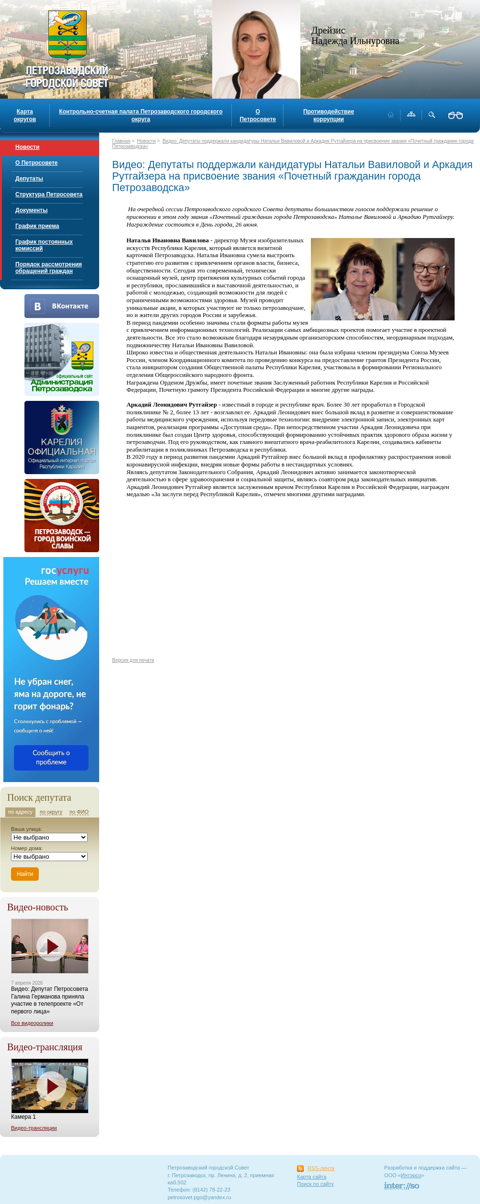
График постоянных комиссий (44, 245)
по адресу (20, 812)
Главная (121, 141)
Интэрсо (411, 1175)
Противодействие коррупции (328, 115)
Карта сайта (311, 1177)
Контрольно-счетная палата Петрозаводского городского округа (140, 115)
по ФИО (79, 812)
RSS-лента (321, 1168)
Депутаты (29, 178)
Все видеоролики (32, 1023)
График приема (37, 226)
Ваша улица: (26, 829)
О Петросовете (258, 115)
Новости (27, 147)
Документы (31, 210)
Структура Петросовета (48, 194)
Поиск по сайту (315, 1184)
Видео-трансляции (34, 1128)
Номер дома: (27, 848)
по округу (51, 812)
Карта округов (24, 115)
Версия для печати (133, 660)
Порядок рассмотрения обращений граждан (48, 267)
